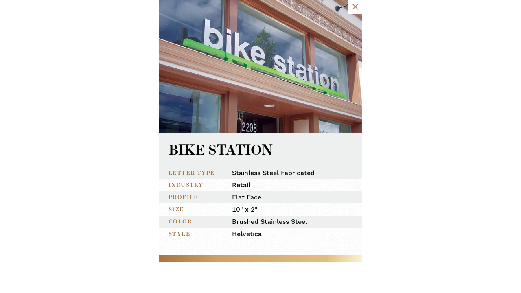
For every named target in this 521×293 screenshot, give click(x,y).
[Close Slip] (404, 15)
